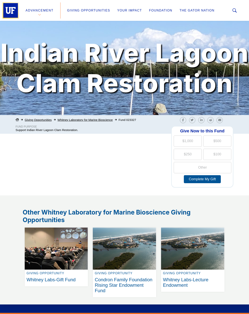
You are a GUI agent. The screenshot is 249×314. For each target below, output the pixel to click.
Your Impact (129, 10)
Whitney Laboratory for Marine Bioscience (85, 119)
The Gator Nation (197, 10)
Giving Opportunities (88, 10)
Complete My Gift (202, 179)
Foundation (160, 10)
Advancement (40, 10)
